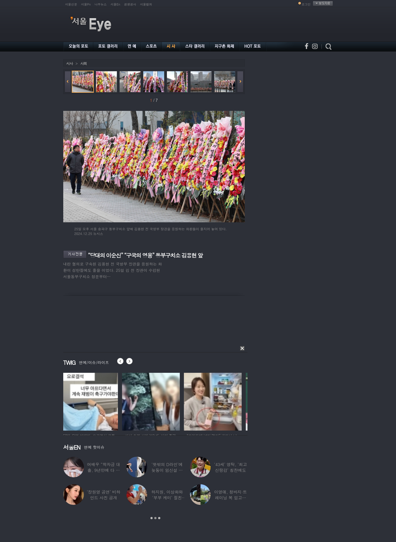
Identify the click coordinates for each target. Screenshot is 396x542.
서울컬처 (146, 4)
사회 (83, 63)
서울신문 (71, 4)
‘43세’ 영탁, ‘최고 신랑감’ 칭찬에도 (230, 467)
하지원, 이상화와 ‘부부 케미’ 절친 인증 (167, 497)
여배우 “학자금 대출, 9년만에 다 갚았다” (103, 470)
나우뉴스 (101, 4)
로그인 (306, 4)
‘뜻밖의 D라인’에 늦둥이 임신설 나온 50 (167, 470)
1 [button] (151, 518)
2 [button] (155, 518)
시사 (69, 63)
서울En (115, 4)
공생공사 (130, 4)
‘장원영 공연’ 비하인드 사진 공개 (103, 494)
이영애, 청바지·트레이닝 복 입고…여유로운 (230, 497)
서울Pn (86, 4)
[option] (92, 400)
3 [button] (159, 518)
